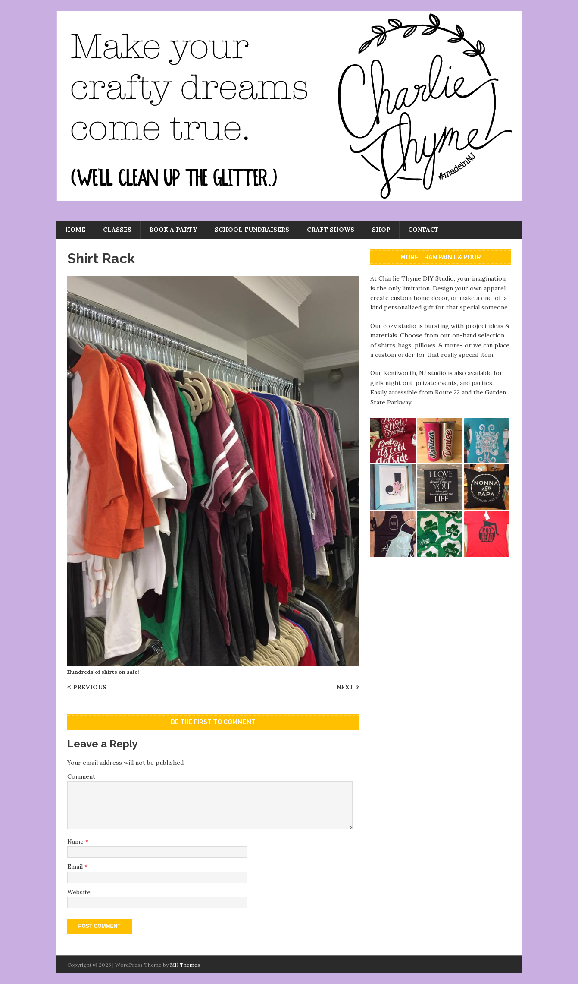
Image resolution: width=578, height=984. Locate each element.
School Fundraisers (252, 229)
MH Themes (185, 965)
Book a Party (173, 229)
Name (76, 841)
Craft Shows (330, 229)
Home (75, 229)
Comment (81, 776)
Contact (423, 229)
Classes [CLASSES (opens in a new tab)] (117, 229)
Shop (381, 229)
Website (79, 892)
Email (75, 866)
